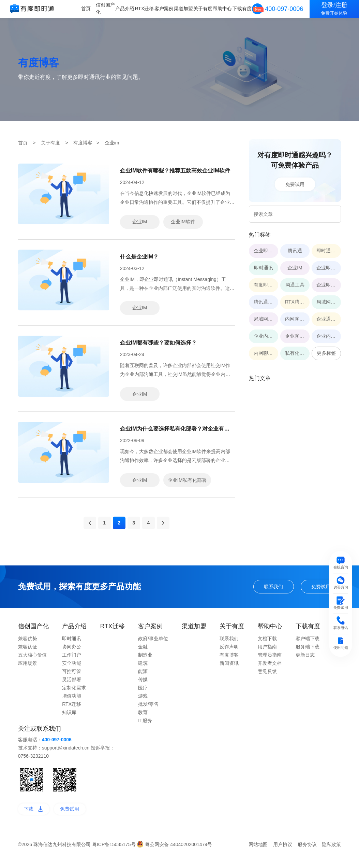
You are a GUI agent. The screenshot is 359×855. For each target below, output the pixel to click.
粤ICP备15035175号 (114, 846)
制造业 (145, 656)
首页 (87, 8)
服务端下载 (307, 648)
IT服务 (145, 722)
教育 (143, 713)
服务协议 (307, 846)
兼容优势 (27, 640)
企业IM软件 (183, 221)
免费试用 (294, 184)
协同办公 (71, 648)
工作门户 (71, 656)
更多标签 (326, 353)
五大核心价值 (32, 656)
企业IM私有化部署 (187, 480)
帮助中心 (222, 8)
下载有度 (242, 8)
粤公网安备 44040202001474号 (174, 846)
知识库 (69, 713)
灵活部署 (71, 681)
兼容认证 (27, 648)
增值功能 (71, 697)
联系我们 (273, 588)
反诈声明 (229, 648)
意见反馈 (267, 672)
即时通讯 (71, 640)
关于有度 (203, 8)
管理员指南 (270, 656)
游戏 (143, 697)
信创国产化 (106, 8)
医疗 (143, 689)
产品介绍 (125, 8)
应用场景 (27, 664)
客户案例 (164, 8)
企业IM (139, 221)
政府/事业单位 (153, 640)
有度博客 (82, 142)
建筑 (143, 664)
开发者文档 (270, 664)
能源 (143, 672)
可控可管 (71, 672)
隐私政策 (331, 846)
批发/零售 (148, 705)
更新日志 (305, 656)
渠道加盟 (183, 8)
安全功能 (71, 664)
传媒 (143, 681)
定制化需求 (74, 689)
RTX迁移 (145, 8)
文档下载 (267, 640)
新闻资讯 (229, 664)
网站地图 (258, 846)
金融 (143, 648)
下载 (33, 810)
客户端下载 (307, 640)
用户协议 (282, 846)
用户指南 (267, 648)
